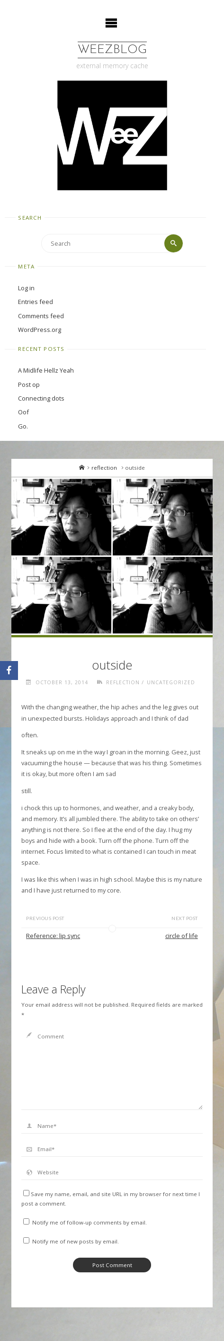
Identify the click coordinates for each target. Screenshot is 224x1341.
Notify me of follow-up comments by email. (89, 1222)
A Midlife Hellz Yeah (46, 370)
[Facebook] (9, 670)
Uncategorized (171, 682)
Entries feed (35, 301)
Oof (23, 412)
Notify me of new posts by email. (75, 1241)
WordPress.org (39, 329)
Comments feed (41, 316)
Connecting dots (41, 398)
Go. (23, 426)
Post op (29, 384)
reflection (104, 467)
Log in (26, 288)
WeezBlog (112, 50)
